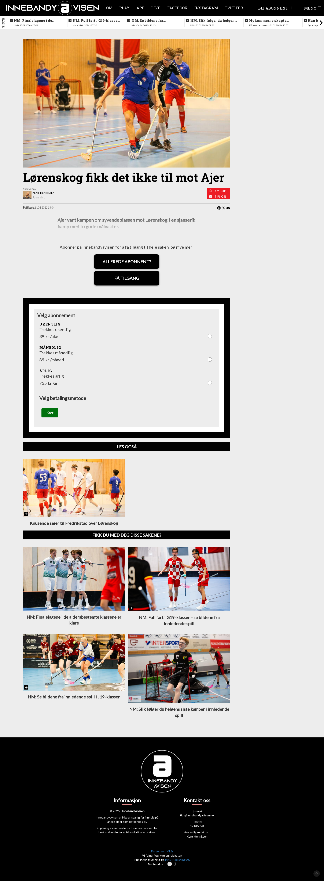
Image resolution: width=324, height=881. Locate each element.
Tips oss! (221, 196)
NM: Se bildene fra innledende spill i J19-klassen (151, 20)
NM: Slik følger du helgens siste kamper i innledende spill (213, 20)
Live (156, 7)
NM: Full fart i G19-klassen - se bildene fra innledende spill (96, 20)
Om (109, 7)
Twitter (234, 7)
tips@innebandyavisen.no (197, 815)
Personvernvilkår (162, 851)
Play (124, 7)
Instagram (206, 7)
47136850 (221, 191)
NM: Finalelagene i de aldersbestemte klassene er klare (37, 20)
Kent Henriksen (197, 836)
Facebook (177, 7)
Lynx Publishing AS (177, 860)
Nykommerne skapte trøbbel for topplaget (267, 20)
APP (140, 7)
